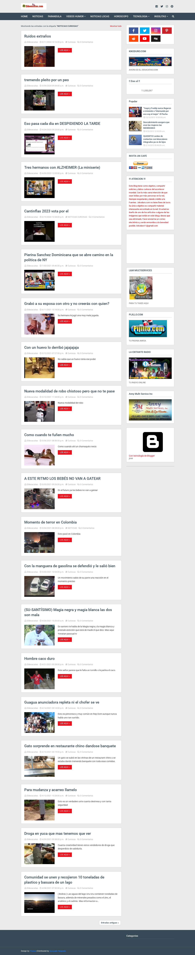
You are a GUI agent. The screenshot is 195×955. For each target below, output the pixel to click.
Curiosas (72, 42)
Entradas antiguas (109, 923)
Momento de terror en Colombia (50, 522)
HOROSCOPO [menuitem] (121, 16)
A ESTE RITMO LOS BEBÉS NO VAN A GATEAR (62, 478)
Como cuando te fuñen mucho (49, 435)
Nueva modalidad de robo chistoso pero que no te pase (69, 391)
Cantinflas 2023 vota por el (46, 211)
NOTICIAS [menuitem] (37, 16)
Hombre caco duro (39, 658)
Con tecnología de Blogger (153, 454)
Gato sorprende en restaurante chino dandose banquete (70, 746)
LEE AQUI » (65, 50)
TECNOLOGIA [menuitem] (140, 16)
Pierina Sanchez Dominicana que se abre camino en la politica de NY (68, 257)
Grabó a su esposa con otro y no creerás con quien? (66, 304)
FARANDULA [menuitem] (54, 16)
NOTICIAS (72, 528)
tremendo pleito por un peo (46, 80)
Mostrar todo (116, 26)
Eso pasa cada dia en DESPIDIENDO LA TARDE (62, 124)
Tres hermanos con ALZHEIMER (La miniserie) (62, 167)
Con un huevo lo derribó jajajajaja (51, 347)
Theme (33, 951)
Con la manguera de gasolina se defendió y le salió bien (69, 566)
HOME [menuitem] (24, 16)
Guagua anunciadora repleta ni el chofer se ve (61, 702)
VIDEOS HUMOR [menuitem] (75, 16)
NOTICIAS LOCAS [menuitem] (99, 16)
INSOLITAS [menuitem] (160, 16)
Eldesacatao (32, 42)
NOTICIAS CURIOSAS (77, 217)
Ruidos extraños (37, 36)
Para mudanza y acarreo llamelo (50, 790)
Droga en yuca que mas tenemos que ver (57, 833)
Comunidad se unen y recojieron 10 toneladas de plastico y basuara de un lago (64, 880)
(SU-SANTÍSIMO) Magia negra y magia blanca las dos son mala (68, 612)
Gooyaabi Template (58, 951)
